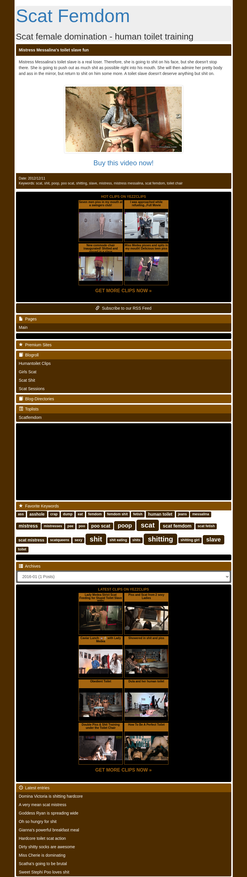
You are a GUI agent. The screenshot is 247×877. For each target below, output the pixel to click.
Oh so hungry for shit (38, 821)
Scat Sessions (32, 388)
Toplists (29, 409)
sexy (78, 540)
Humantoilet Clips (35, 363)
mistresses (53, 526)
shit (47, 183)
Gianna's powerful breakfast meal (49, 830)
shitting (81, 183)
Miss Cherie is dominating (42, 855)
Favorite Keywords (39, 506)
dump (67, 514)
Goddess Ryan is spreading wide (49, 813)
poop (55, 183)
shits (136, 540)
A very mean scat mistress (42, 804)
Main (23, 327)
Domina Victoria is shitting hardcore (51, 796)
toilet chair (174, 183)
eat (80, 514)
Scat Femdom (73, 16)
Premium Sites (35, 344)
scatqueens (59, 540)
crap (54, 514)
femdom (95, 514)
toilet (22, 550)
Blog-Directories (36, 399)
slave (93, 183)
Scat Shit (27, 380)
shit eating (118, 540)
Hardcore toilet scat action (42, 838)
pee (70, 526)
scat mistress (31, 540)
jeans (182, 514)
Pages (28, 319)
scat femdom (155, 183)
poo (82, 526)
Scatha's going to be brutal (43, 863)
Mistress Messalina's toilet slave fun (54, 50)
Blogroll (29, 355)
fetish (138, 514)
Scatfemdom (30, 417)
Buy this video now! (123, 163)
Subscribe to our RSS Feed (123, 308)
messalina (200, 514)
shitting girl (189, 540)
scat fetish (206, 526)
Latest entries (34, 787)
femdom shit (117, 514)
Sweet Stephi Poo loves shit (44, 872)
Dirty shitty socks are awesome (47, 846)
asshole (37, 514)
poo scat (67, 183)
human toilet (160, 514)
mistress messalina (128, 183)
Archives (30, 566)
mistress (105, 183)
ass (21, 514)
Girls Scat (28, 372)
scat (39, 183)
